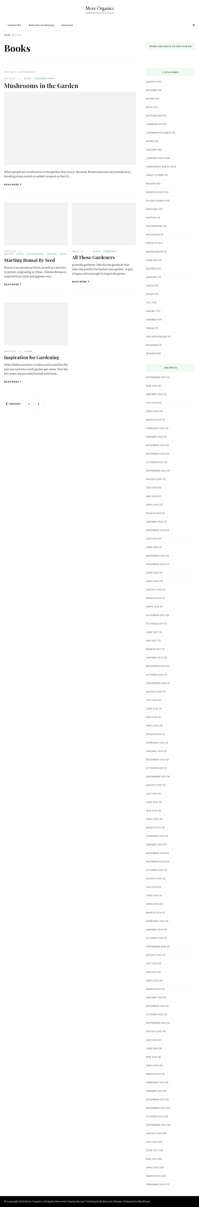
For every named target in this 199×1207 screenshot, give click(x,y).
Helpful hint (155, 192)
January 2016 (154, 751)
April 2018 (152, 606)
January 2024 (154, 437)
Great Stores (155, 175)
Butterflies (154, 115)
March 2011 (153, 1176)
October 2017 (155, 623)
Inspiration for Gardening (31, 357)
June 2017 (152, 632)
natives (151, 217)
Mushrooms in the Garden (41, 85)
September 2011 (156, 1125)
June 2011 (152, 1150)
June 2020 (152, 572)
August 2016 (154, 691)
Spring (150, 311)
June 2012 (152, 1048)
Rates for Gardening (41, 25)
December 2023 (156, 445)
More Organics (99, 8)
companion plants (158, 133)
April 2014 (152, 904)
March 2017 (153, 649)
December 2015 (155, 759)
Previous (13, 404)
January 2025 (154, 394)
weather (152, 345)
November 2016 (156, 666)
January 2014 (154, 929)
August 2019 (154, 589)
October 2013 (155, 938)
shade (150, 294)
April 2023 (152, 505)
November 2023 (156, 454)
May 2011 (151, 1159)
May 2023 (152, 496)
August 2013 (154, 955)
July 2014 (152, 887)
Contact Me (14, 25)
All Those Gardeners (93, 257)
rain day (152, 260)
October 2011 (154, 1116)
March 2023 (153, 513)
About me (67, 25)
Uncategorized (156, 336)
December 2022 (156, 530)
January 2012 (154, 1091)
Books (27, 78)
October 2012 (155, 1014)
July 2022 (152, 538)
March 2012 (153, 1074)
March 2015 (153, 827)
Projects (152, 243)
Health (151, 183)
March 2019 (153, 598)
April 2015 (152, 819)
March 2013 (153, 989)
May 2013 (151, 972)
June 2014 (152, 895)
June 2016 (152, 708)
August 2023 (154, 479)
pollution (153, 234)
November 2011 (156, 1108)
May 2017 (152, 640)
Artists (8, 254)
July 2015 (152, 793)
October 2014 (155, 870)
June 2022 (152, 547)
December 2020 (156, 564)
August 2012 (154, 1031)
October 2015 (155, 768)
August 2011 (154, 1133)
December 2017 (156, 615)
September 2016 (156, 683)
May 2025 (152, 386)
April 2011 (152, 1167)
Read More (12, 184)
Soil (149, 302)
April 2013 (152, 980)
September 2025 (156, 377)
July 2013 (152, 963)
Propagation (154, 251)
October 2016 (155, 674)
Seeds (63, 254)
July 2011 (152, 1142)
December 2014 (156, 853)
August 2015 (154, 785)
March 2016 (153, 734)
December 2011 (155, 1099)
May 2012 (151, 1057)
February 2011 (155, 1184)
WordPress (144, 1201)
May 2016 (152, 717)
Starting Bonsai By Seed (29, 260)
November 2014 (156, 861)
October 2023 (155, 462)
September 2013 (156, 946)
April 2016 (152, 725)
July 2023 (152, 487)
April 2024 (152, 411)
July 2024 (152, 403)
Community (110, 251)
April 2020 (153, 581)
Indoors (52, 254)
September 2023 (156, 470)
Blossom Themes (112, 1201)
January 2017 (154, 657)
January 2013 (154, 997)
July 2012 (152, 1040)
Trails (150, 328)
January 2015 (154, 844)
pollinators (154, 226)
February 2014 (155, 921)
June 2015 (152, 802)
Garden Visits (155, 158)
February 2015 (155, 836)
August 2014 (154, 878)
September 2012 (156, 1023)
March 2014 (153, 912)
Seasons (151, 277)
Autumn (151, 90)
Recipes (151, 268)
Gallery (151, 149)
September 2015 (156, 776)
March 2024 (153, 419)
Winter (151, 353)
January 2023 (154, 521)
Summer (151, 319)
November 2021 (156, 556)
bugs (149, 107)
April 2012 (152, 1065)
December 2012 (155, 1006)
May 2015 (151, 810)
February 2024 (155, 428)
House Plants (35, 254)
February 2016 (155, 742)
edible (150, 141)
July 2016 (152, 700)
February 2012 (155, 1082)
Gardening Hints (45, 78)
